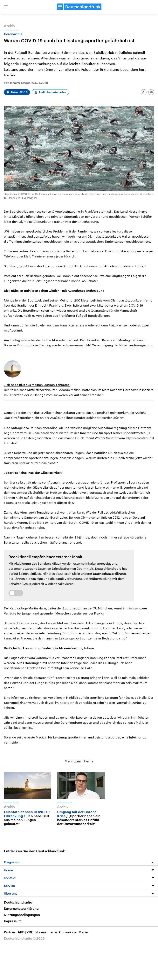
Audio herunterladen (52, 92)
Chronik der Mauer (74, 932)
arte (54, 932)
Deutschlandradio (18, 902)
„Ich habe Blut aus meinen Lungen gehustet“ (37, 384)
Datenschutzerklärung (109, 573)
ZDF (31, 932)
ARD (22, 932)
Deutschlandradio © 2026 (24, 938)
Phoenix (42, 932)
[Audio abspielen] (17, 92)
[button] (6, 7)
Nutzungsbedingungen (22, 915)
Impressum (13, 921)
